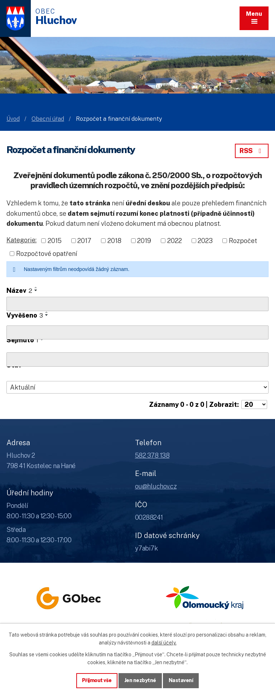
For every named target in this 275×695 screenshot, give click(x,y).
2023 (205, 240)
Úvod (13, 118)
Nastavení (181, 680)
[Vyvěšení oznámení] (137, 332)
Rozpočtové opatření (46, 253)
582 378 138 (152, 455)
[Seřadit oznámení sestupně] (36, 290)
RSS (252, 150)
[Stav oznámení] (137, 387)
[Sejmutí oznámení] (137, 359)
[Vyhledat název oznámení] (137, 304)
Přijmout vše (97, 680)
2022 (174, 240)
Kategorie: (21, 240)
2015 (55, 240)
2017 (84, 240)
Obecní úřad (48, 118)
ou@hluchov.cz (156, 486)
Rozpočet (243, 240)
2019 (144, 240)
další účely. (164, 643)
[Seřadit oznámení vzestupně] (36, 287)
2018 (114, 240)
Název (19, 290)
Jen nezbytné (140, 680)
